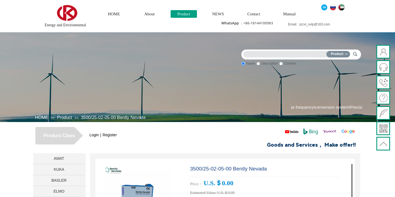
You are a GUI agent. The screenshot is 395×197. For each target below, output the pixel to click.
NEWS (218, 14)
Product (183, 14)
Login (94, 135)
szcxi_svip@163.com (314, 24)
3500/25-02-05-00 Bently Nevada (113, 117)
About (149, 14)
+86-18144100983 (258, 23)
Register (110, 135)
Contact (253, 14)
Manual (289, 14)
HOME (114, 14)
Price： (196, 184)
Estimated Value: (203, 193)
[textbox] (286, 53)
